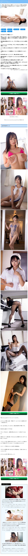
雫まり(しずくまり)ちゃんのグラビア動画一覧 (14, 119)
